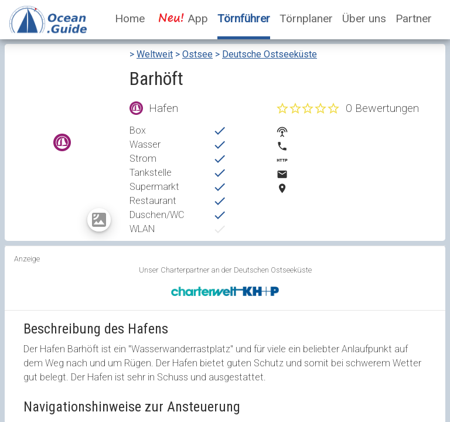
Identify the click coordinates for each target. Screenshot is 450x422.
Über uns (364, 18)
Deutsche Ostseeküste (269, 54)
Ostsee (197, 54)
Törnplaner (306, 18)
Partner (414, 18)
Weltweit (155, 54)
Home (130, 18)
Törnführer (243, 18)
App (181, 18)
